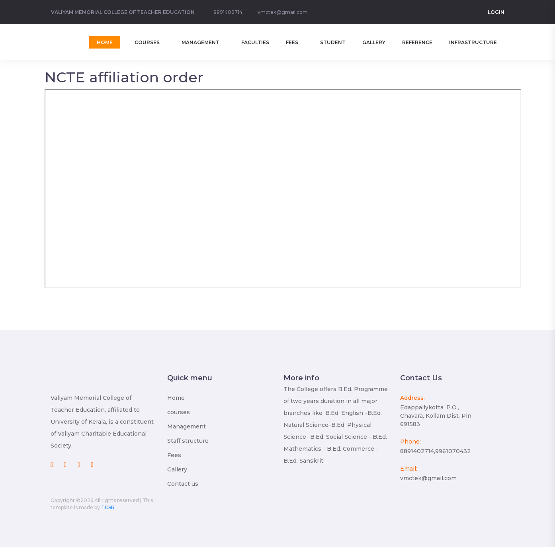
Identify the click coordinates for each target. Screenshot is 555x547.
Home (176, 397)
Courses (147, 42)
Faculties (255, 42)
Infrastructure (473, 42)
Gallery (373, 42)
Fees (292, 42)
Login (496, 12)
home (105, 42)
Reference (417, 42)
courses (178, 412)
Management (200, 42)
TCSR (108, 507)
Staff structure (188, 440)
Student (333, 42)
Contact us (182, 483)
